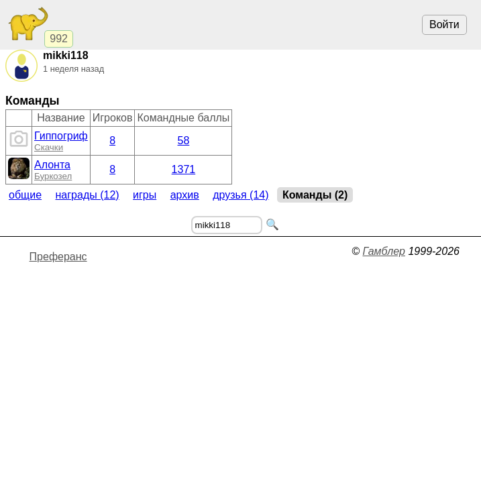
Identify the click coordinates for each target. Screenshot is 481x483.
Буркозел (53, 176)
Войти (444, 24)
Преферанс (58, 256)
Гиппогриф (61, 136)
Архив (184, 195)
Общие (25, 195)
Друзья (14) (240, 195)
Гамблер (383, 251)
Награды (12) (87, 195)
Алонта (52, 164)
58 (184, 140)
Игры (144, 195)
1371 (184, 169)
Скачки (48, 147)
